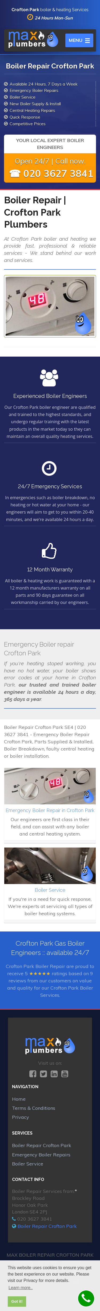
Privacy (20, 1117)
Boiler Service (27, 1164)
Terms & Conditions (33, 1108)
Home (19, 1099)
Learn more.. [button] (21, 1287)
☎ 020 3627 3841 (51, 173)
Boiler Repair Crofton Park (41, 1145)
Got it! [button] (16, 1301)
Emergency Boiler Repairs (41, 1155)
